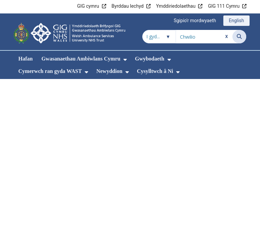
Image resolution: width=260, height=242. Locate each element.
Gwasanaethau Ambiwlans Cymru (80, 59)
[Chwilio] (239, 36)
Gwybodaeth (149, 59)
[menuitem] (125, 60)
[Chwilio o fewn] (159, 36)
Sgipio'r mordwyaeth (195, 20)
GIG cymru (88, 6)
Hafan (25, 59)
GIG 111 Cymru (223, 6)
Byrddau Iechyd (128, 6)
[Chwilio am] (204, 36)
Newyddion (109, 71)
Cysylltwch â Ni (155, 71)
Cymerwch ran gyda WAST (50, 71)
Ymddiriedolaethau (175, 6)
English (236, 20)
